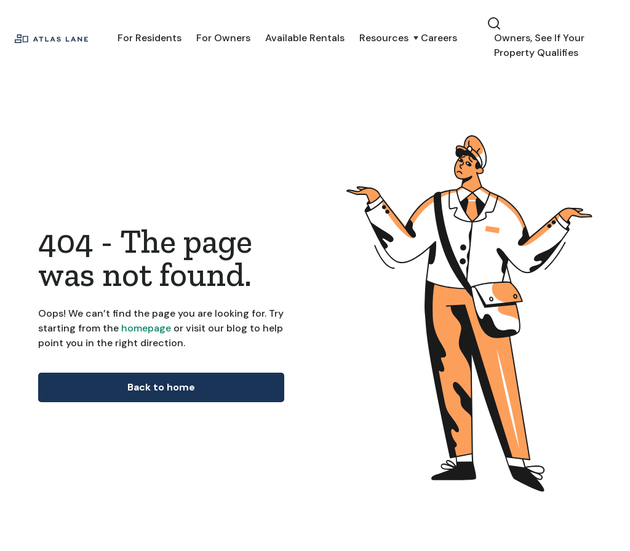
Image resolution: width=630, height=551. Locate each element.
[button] (382, 38)
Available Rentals (305, 37)
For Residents (149, 37)
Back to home (161, 387)
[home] (51, 38)
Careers (439, 37)
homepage (145, 328)
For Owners (223, 37)
